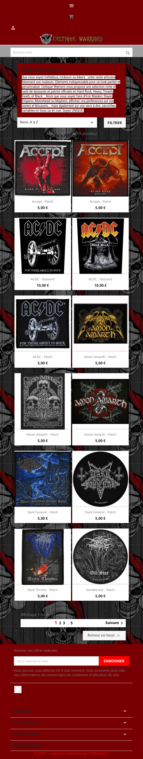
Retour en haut (104, 636)
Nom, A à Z (57, 122)
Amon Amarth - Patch (100, 357)
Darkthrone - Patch (100, 590)
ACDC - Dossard (43, 279)
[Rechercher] (71, 52)
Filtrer (114, 122)
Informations (27, 745)
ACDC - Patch (42, 357)
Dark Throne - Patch (43, 590)
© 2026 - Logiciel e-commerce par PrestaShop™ (71, 753)
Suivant (114, 623)
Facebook (17, 689)
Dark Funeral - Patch (42, 512)
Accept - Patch (42, 201)
